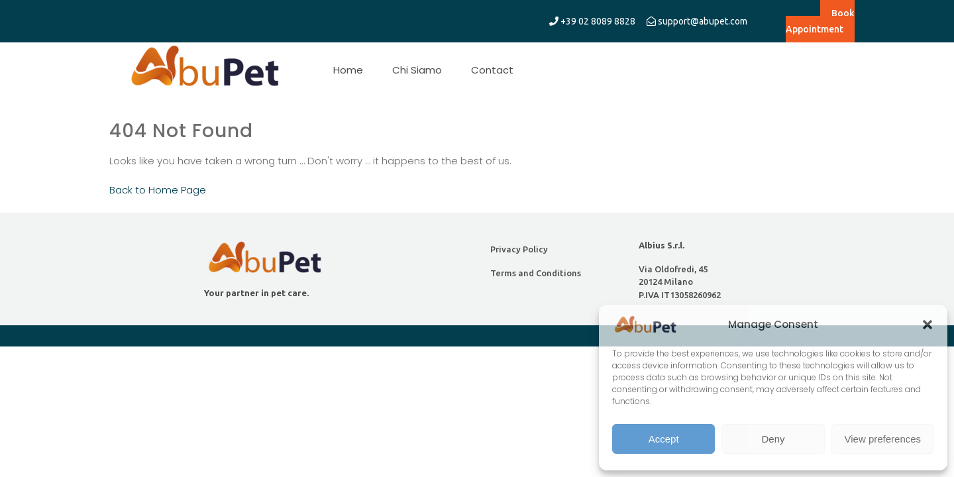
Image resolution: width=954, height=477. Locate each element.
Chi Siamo (417, 70)
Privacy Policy (519, 249)
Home (348, 70)
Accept (664, 439)
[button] (927, 324)
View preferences (883, 439)
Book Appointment (820, 21)
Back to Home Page (157, 190)
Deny (772, 439)
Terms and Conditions (535, 273)
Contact (492, 70)
